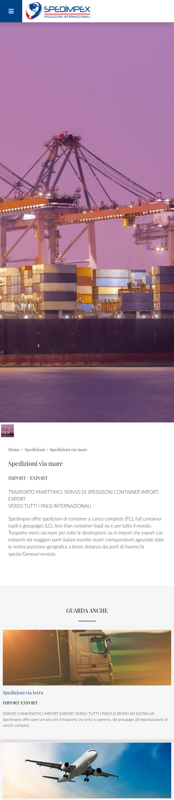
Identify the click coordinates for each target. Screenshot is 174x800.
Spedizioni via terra (23, 692)
